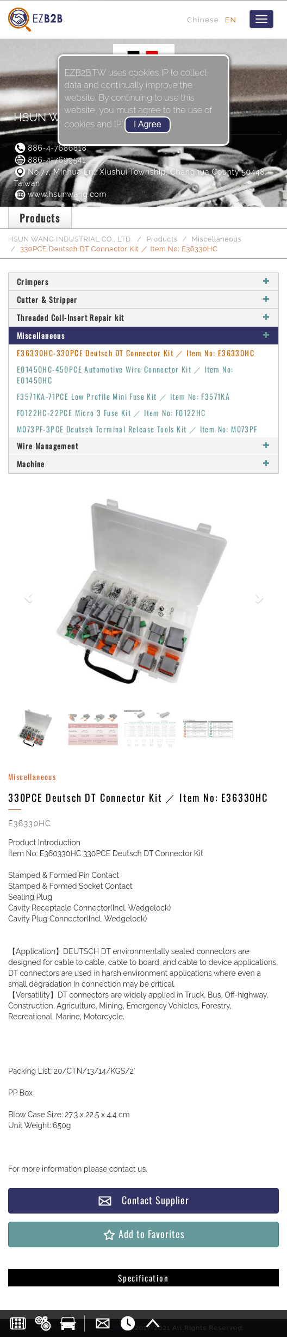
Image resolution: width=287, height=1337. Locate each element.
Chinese (203, 19)
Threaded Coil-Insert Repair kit (143, 317)
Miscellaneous (216, 239)
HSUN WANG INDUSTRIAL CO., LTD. (70, 239)
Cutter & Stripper (143, 299)
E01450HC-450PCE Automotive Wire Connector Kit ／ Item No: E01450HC (125, 374)
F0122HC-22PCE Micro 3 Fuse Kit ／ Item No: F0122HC (111, 412)
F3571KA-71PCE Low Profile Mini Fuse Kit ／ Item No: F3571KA (123, 396)
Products (161, 239)
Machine (143, 463)
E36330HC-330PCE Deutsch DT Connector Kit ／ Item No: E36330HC (135, 352)
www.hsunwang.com (60, 194)
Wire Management (143, 445)
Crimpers (143, 281)
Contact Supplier (143, 1200)
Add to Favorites (143, 1234)
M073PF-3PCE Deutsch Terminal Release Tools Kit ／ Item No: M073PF (137, 429)
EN (230, 19)
